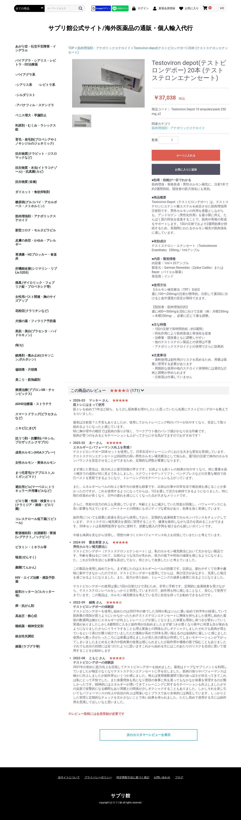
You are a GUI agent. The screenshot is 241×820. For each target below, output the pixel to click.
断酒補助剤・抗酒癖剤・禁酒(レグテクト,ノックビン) (35, 535)
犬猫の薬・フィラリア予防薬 (35, 321)
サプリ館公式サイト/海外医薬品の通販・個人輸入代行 (120, 28)
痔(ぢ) (19, 345)
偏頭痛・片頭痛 (26, 369)
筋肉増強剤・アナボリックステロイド (35, 218)
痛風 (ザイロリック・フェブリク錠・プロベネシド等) (35, 284)
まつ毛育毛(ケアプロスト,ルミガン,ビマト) (35, 475)
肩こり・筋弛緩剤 (27, 380)
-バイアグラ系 (25, 74)
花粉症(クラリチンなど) (32, 311)
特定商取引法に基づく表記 (132, 777)
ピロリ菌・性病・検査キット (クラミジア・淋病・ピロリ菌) (35, 505)
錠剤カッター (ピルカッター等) (35, 593)
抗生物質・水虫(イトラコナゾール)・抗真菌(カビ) (36, 169)
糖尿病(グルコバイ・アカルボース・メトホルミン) (36, 204)
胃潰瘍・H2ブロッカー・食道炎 (36, 256)
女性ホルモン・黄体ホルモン (35, 462)
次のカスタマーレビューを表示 (148, 735)
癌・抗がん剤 (24, 606)
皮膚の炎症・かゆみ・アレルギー (35, 242)
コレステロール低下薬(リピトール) (36, 521)
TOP (71, 48)
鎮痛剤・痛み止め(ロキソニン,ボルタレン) (34, 357)
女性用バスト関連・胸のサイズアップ (35, 299)
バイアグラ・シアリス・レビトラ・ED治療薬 (35, 62)
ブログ (179, 777)
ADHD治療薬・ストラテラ (33, 404)
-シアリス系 (23, 85)
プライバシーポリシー (98, 777)
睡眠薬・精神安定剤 (29, 626)
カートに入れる (185, 155)
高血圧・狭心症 (26, 616)
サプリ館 (120, 795)
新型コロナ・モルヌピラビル (35, 230)
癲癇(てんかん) (25, 567)
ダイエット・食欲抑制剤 (32, 192)
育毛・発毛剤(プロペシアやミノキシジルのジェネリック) (36, 141)
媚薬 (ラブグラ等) (27, 646)
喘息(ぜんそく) (25, 557)
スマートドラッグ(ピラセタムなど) (36, 416)
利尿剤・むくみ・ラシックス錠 (35, 127)
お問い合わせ (162, 777)
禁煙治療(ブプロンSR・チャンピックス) (35, 392)
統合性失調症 (24, 636)
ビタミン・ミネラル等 (31, 547)
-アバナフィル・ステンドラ (34, 105)
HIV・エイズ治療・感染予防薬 (35, 579)
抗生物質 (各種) (26, 182)
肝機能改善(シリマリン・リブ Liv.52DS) (36, 270)
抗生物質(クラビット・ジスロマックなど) (36, 155)
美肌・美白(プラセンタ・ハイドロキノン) (36, 333)
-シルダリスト (25, 95)
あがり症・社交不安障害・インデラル (35, 48)
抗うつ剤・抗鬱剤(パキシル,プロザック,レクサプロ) (35, 440)
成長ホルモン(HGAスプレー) (35, 452)
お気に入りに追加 (186, 169)
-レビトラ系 (46, 85)
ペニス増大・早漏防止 (31, 115)
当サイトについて (69, 777)
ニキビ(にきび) (25, 428)
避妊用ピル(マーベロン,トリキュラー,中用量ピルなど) (35, 489)
